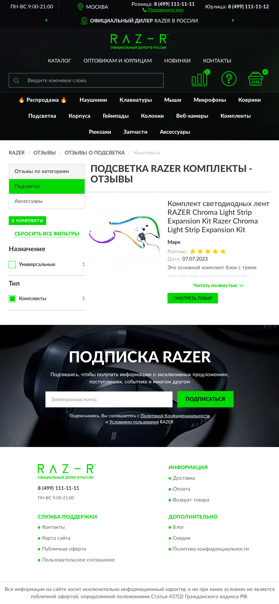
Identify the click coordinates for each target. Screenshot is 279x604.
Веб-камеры (192, 116)
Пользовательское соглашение (78, 560)
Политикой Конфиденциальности (175, 416)
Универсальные (37, 264)
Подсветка (42, 116)
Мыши (172, 100)
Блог (178, 527)
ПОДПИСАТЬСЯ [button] (205, 399)
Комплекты (236, 116)
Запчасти (135, 132)
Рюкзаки (100, 132)
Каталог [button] (59, 61)
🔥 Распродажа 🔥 (42, 100)
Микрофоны (210, 100)
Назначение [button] (27, 249)
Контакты (217, 61)
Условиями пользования (134, 422)
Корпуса (79, 116)
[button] (162, 9)
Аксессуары (175, 132)
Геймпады (116, 116)
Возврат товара (191, 500)
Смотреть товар (192, 298)
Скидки (181, 538)
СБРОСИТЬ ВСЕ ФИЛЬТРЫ (47, 234)
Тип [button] (14, 284)
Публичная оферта (64, 549)
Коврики (249, 100)
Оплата (181, 489)
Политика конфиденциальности (211, 549)
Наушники (93, 100)
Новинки (177, 61)
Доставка (184, 478)
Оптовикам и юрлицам (118, 61)
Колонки (152, 116)
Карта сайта (56, 538)
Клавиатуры (136, 100)
